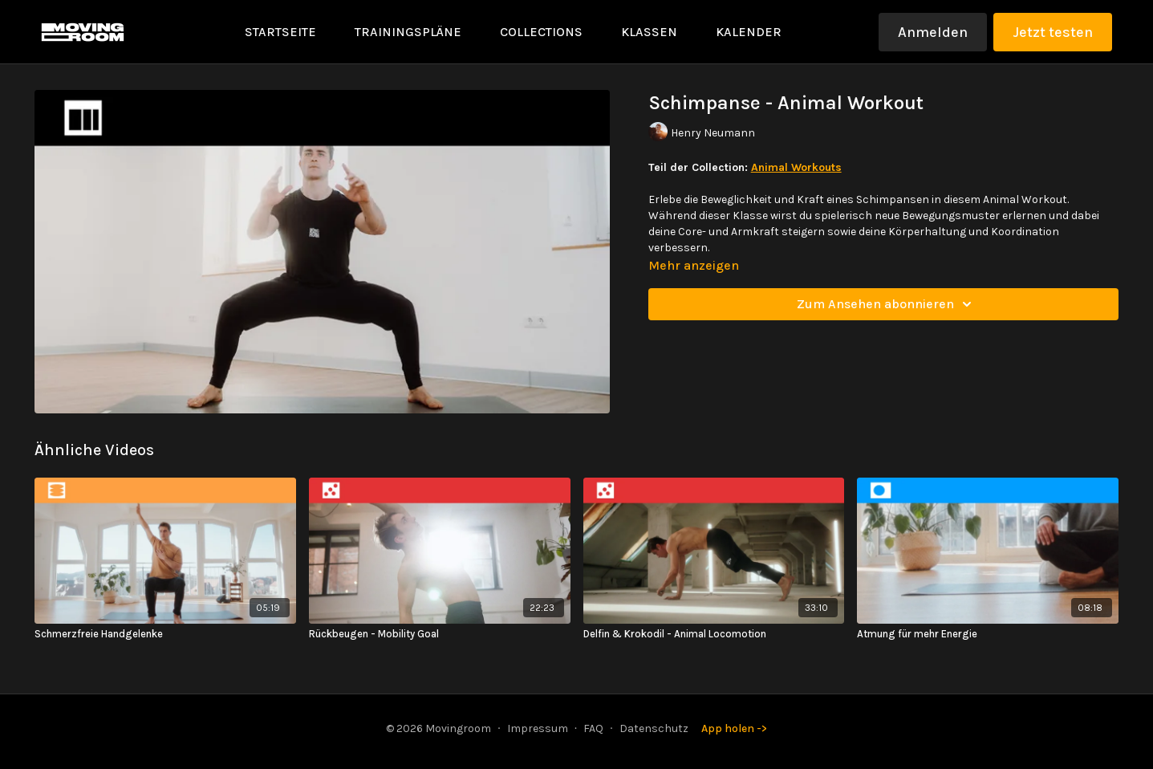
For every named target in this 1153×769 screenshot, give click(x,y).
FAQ (593, 728)
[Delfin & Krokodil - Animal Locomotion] (714, 634)
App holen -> (734, 728)
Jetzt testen (1053, 32)
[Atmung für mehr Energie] (987, 634)
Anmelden (933, 32)
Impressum (537, 728)
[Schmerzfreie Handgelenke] (165, 634)
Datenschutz (653, 728)
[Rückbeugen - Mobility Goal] (439, 634)
